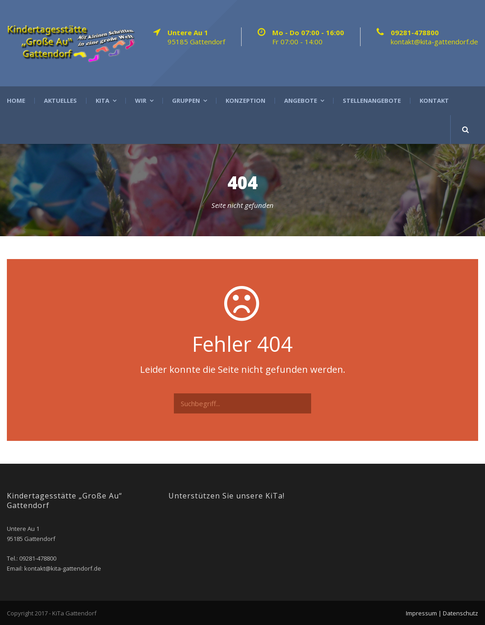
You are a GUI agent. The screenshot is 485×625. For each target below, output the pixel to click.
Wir (140, 101)
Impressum (421, 613)
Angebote (300, 101)
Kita (102, 101)
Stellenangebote (372, 101)
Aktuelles (60, 101)
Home (16, 101)
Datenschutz (460, 613)
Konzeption (245, 101)
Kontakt (434, 101)
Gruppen (186, 101)
